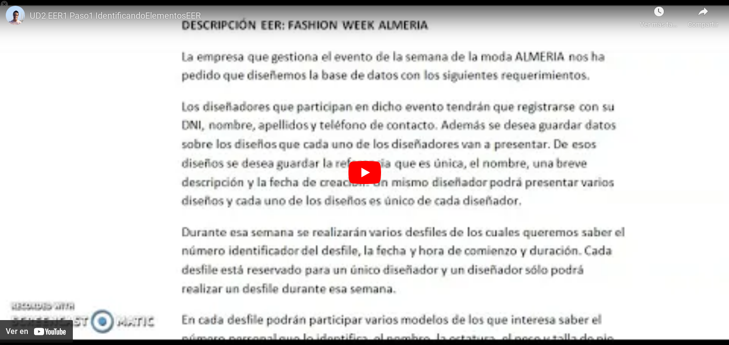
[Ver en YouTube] (36, 331)
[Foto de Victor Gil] (15, 15)
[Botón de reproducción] (364, 172)
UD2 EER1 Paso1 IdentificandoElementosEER (115, 16)
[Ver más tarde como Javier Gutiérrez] (659, 14)
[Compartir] (703, 14)
